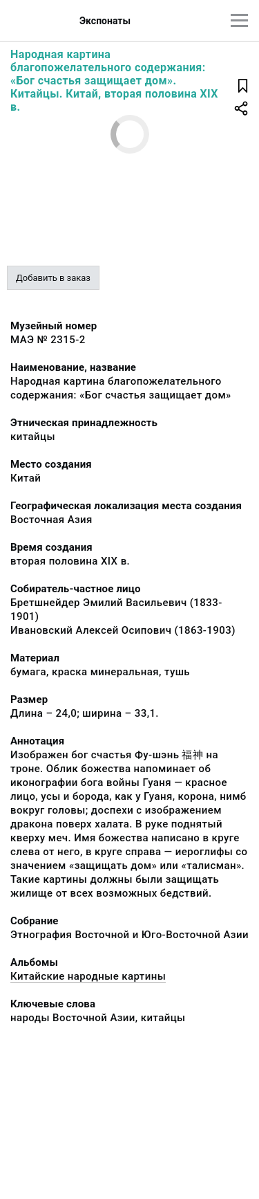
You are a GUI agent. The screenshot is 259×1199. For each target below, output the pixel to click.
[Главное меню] (239, 20)
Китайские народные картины (88, 976)
